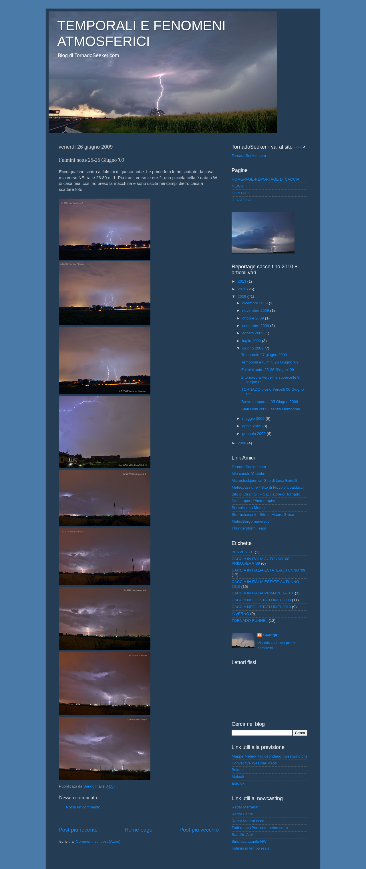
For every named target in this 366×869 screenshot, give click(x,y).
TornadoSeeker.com (249, 155)
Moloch (238, 776)
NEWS (237, 186)
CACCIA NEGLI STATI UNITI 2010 (261, 607)
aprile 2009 (252, 426)
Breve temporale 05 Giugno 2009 (269, 401)
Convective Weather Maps (254, 763)
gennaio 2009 (254, 433)
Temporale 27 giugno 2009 (264, 355)
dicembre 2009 (255, 303)
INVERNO (240, 614)
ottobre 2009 (253, 318)
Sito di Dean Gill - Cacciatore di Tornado (266, 494)
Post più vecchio (199, 830)
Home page (139, 830)
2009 (242, 296)
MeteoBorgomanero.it (250, 521)
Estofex (238, 783)
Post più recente (78, 830)
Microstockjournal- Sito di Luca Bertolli (264, 480)
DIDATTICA (242, 200)
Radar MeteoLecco (248, 821)
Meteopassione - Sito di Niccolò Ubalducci (268, 487)
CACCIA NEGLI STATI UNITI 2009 (261, 600)
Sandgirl (271, 635)
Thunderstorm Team (249, 528)
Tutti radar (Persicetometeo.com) (260, 828)
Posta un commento (83, 807)
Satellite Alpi (242, 834)
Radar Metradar (245, 807)
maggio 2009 (254, 418)
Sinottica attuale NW (249, 841)
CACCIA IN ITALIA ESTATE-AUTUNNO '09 (268, 570)
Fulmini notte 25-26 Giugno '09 (267, 369)
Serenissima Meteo (248, 508)
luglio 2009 (252, 341)
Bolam (237, 770)
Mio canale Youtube (248, 474)
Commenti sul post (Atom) (98, 841)
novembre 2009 (256, 310)
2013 (242, 281)
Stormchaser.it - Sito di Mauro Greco (263, 514)
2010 (242, 289)
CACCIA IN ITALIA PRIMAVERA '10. (263, 593)
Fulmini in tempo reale (251, 848)
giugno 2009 (253, 348)
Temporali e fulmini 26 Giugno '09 (270, 362)
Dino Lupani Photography (253, 501)
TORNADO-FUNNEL (250, 620)
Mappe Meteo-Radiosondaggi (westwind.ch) (269, 756)
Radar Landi (242, 814)
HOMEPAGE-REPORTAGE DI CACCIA (265, 179)
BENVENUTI (243, 552)
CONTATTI (241, 193)
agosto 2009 (253, 333)
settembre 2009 (256, 325)
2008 (242, 443)
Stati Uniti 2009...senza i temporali (270, 409)
